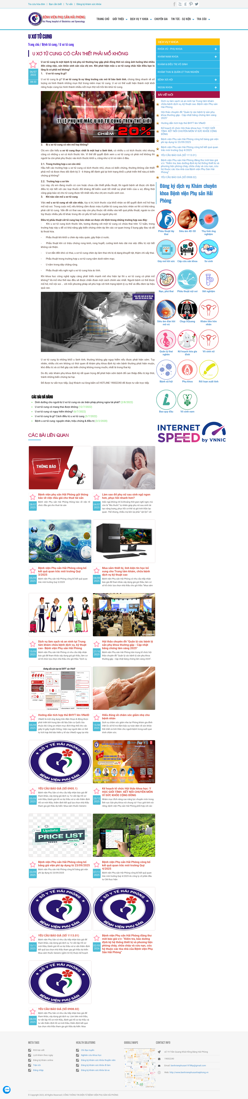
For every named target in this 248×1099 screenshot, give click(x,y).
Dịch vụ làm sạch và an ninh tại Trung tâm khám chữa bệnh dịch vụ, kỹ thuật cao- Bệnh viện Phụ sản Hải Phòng (62, 645)
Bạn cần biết (55, 4)
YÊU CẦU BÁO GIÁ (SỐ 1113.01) (58, 935)
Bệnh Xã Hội (165, 79)
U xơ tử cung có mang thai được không (56, 406)
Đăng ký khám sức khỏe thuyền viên (98, 1060)
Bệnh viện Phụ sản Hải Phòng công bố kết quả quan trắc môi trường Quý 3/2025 (62, 571)
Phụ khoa (187, 381)
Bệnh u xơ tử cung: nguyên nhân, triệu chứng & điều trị (65, 420)
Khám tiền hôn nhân (208, 323)
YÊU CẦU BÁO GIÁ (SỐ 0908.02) (58, 1009)
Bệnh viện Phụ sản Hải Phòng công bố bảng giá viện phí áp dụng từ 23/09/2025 (64, 863)
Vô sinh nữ (208, 351)
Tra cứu (201, 19)
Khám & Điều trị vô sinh (173, 64)
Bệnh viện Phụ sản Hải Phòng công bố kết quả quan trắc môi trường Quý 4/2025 (126, 865)
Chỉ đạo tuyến (87, 1050)
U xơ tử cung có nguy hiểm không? (54, 411)
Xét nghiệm (208, 291)
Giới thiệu (118, 19)
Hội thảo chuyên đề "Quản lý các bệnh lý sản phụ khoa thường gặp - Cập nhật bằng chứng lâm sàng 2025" (127, 645)
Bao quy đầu (166, 411)
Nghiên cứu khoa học (91, 1055)
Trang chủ (103, 19)
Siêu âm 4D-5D (187, 231)
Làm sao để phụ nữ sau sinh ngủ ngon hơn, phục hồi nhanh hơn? (126, 496)
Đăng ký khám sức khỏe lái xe (95, 1070)
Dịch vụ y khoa (139, 19)
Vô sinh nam (187, 411)
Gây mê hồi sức (166, 261)
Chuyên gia (161, 19)
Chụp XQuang (187, 321)
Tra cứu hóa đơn (36, 4)
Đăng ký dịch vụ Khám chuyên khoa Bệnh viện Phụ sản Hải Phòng (188, 193)
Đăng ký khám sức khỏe (89, 4)
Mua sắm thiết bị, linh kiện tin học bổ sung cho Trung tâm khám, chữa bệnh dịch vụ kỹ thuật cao (126, 571)
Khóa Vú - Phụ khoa (170, 48)
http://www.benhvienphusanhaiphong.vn (189, 1072)
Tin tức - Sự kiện (181, 19)
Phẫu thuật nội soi (187, 291)
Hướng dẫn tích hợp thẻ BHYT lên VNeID (63, 715)
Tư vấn (69, 4)
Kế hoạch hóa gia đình (187, 353)
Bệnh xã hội (166, 381)
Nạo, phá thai (166, 291)
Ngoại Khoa (165, 87)
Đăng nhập (38, 1070)
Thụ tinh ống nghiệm (209, 233)
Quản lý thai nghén (166, 353)
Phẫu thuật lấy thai (166, 233)
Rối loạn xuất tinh (208, 381)
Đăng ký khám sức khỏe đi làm (96, 1065)
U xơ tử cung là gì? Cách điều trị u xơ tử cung (59, 416)
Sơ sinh (208, 261)
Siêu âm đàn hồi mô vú (166, 323)
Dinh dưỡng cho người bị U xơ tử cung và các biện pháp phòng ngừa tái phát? (77, 402)
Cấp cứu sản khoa (187, 261)
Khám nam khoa (168, 56)
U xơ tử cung (40, 36)
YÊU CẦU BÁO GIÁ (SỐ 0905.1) (58, 788)
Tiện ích (37, 1065)
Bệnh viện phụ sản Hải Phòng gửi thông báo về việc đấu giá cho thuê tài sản (63, 496)
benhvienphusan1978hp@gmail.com (188, 1065)
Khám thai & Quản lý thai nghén (178, 72)
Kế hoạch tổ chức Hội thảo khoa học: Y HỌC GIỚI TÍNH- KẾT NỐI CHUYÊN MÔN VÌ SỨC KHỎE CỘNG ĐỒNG (127, 792)
